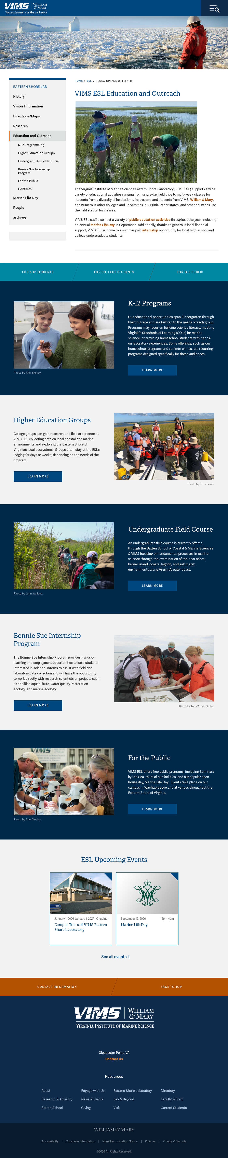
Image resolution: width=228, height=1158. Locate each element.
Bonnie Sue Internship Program (34, 171)
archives (19, 218)
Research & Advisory (56, 1099)
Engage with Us (93, 1091)
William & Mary (201, 200)
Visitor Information (28, 106)
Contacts (24, 189)
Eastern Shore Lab (30, 87)
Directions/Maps (26, 116)
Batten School (52, 1108)
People (18, 208)
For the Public (28, 181)
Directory (168, 1091)
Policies (150, 1141)
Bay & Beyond (123, 1099)
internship (150, 230)
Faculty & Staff (172, 1099)
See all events (114, 956)
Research (20, 126)
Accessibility (49, 1141)
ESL (89, 81)
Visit (116, 1108)
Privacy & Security (175, 1141)
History (19, 97)
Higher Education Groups (36, 153)
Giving (86, 1108)
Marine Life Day (25, 198)
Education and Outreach (32, 136)
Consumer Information (80, 1141)
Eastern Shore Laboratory (132, 1091)
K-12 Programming (31, 145)
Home (79, 81)
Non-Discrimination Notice (120, 1141)
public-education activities (149, 220)
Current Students (174, 1108)
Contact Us (114, 1059)
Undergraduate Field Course (38, 161)
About (45, 1091)
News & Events (92, 1099)
